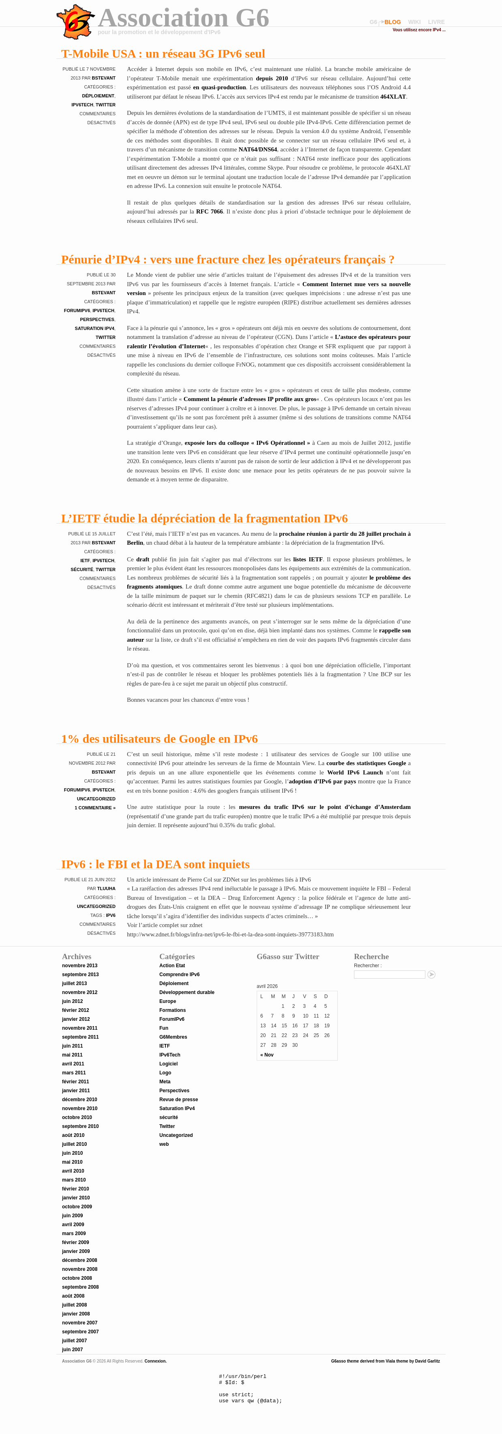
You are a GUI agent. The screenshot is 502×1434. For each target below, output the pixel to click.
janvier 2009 (76, 1251)
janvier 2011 (76, 1090)
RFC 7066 (209, 211)
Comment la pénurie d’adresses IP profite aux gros (250, 399)
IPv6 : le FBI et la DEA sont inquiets (155, 864)
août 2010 (73, 1135)
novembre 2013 (79, 965)
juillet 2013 (74, 983)
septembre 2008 (80, 1287)
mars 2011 (74, 1073)
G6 (374, 22)
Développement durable (187, 992)
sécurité (82, 569)
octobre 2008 (77, 1278)
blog (392, 22)
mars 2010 (74, 1180)
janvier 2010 (76, 1198)
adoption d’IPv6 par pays (322, 781)
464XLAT (393, 96)
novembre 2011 (79, 1028)
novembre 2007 (79, 1323)
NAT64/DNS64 (258, 149)
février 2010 (75, 1189)
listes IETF (308, 559)
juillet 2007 (74, 1340)
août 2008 (73, 1296)
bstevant (104, 77)
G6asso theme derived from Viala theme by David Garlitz (385, 1361)
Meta (164, 1082)
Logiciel (168, 1064)
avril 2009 (73, 1224)
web (164, 1144)
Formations (172, 1010)
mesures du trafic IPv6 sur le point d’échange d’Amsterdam (325, 807)
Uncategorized (96, 798)
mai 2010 (72, 1162)
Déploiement (98, 95)
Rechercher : (368, 965)
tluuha (106, 888)
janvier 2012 (76, 1019)
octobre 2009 (77, 1207)
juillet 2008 (74, 1305)
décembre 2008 (79, 1260)
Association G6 (184, 17)
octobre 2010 (77, 1117)
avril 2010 (73, 1171)
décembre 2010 (79, 1099)
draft (143, 559)
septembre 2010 (80, 1126)
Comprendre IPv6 (179, 974)
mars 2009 (74, 1233)
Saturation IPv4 (94, 328)
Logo (165, 1073)
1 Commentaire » (95, 807)
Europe (167, 1001)
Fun (163, 1028)
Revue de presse (178, 1099)
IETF (85, 560)
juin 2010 (72, 1153)
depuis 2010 (272, 78)
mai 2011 (72, 1055)
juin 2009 (72, 1215)
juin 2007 (72, 1349)
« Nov (267, 1055)
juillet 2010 (74, 1144)
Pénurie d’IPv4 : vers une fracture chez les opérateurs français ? (228, 259)
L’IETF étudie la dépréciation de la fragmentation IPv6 (204, 518)
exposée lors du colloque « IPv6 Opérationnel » (247, 443)
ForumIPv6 (77, 310)
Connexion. (155, 1361)
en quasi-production (219, 87)
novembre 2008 (79, 1269)
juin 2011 (72, 1046)
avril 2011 (73, 1064)
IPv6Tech (82, 104)
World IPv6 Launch (355, 772)
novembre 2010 (79, 1108)
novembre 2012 (79, 992)
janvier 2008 (76, 1314)
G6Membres (173, 1037)
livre (436, 22)
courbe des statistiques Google (365, 763)
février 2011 (75, 1082)
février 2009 (75, 1242)
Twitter (106, 104)
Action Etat (172, 965)
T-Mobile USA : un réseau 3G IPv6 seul (163, 53)
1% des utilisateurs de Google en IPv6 (159, 738)
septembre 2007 (80, 1332)
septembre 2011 (80, 1037)
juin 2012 (72, 1001)
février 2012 (75, 1010)
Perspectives (97, 319)
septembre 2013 (80, 974)
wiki (414, 22)
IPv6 (111, 915)
